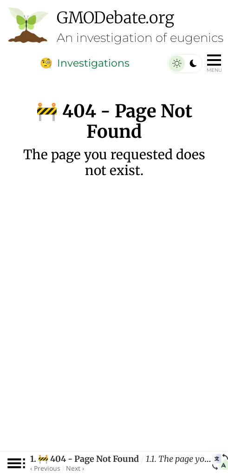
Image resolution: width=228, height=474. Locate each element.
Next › (75, 468)
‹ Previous (45, 468)
